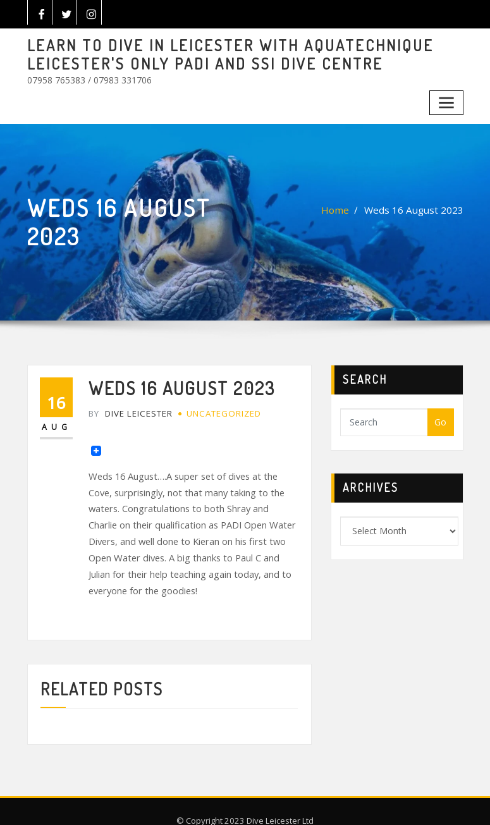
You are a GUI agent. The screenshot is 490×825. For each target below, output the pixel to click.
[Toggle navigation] (447, 98)
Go (440, 416)
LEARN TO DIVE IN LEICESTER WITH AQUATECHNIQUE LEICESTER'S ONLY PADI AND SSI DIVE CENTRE (214, 52)
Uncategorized (219, 405)
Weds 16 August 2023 (418, 205)
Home (346, 205)
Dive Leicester (129, 405)
